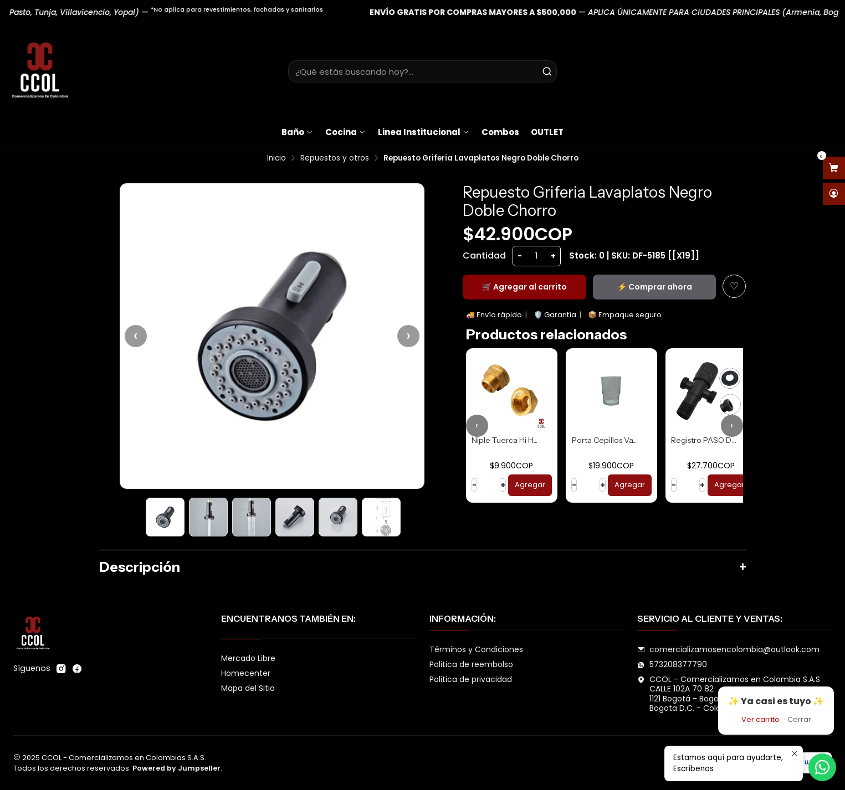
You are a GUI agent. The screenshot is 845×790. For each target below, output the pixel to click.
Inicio (276, 158)
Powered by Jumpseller (176, 768)
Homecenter (245, 673)
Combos (500, 132)
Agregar (530, 484)
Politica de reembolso (471, 664)
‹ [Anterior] (136, 336)
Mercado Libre (248, 658)
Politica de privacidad (470, 679)
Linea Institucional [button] (424, 132)
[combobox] (422, 71)
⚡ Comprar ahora (654, 286)
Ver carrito (760, 719)
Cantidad (484, 255)
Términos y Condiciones (476, 649)
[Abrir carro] (834, 168)
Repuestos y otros (334, 158)
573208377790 (672, 664)
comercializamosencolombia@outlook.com (728, 649)
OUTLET (547, 132)
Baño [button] (297, 132)
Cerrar (799, 719)
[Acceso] (834, 194)
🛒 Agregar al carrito (524, 286)
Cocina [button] (345, 132)
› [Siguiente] (408, 336)
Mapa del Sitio (248, 688)
